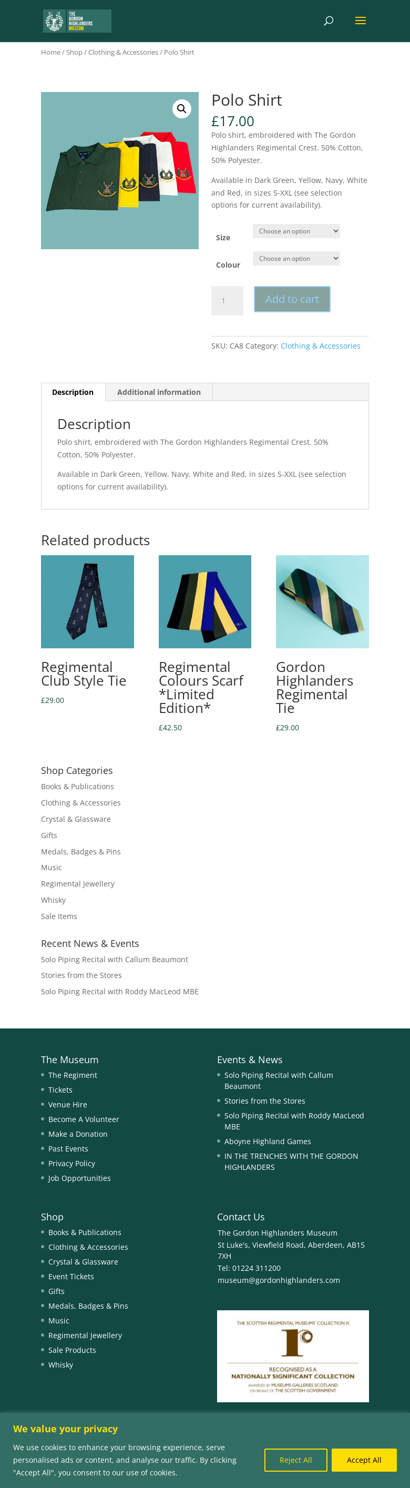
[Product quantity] (227, 300)
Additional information (159, 392)
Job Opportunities (79, 1178)
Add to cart (292, 299)
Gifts (49, 835)
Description (73, 392)
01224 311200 (255, 1268)
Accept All (364, 1460)
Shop (74, 52)
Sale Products (72, 1350)
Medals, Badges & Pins (81, 852)
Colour (228, 265)
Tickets (60, 1090)
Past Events (68, 1149)
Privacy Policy (71, 1163)
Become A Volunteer (83, 1119)
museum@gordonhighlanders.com (279, 1280)
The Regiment (72, 1075)
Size (223, 237)
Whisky (53, 900)
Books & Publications (77, 786)
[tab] (73, 392)
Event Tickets (71, 1276)
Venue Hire (67, 1104)
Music (51, 867)
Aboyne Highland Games (267, 1141)
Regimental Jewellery (78, 884)
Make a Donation (78, 1134)
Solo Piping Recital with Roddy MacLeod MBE (120, 991)
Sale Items (59, 916)
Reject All (296, 1460)
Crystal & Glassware (76, 819)
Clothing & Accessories (123, 52)
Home (50, 52)
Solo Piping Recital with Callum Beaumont (114, 959)
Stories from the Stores (81, 975)
